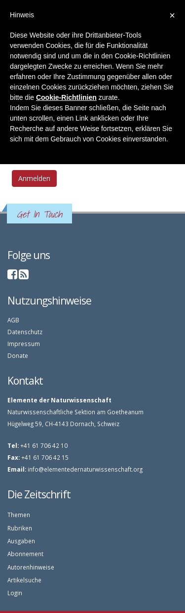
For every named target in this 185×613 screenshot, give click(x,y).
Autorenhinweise (30, 567)
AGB (13, 320)
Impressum (23, 344)
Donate (17, 355)
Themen (18, 515)
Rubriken (19, 528)
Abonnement (25, 554)
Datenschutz (24, 332)
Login (14, 593)
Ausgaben (21, 541)
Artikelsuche (24, 580)
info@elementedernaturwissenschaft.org (85, 469)
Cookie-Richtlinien (66, 97)
